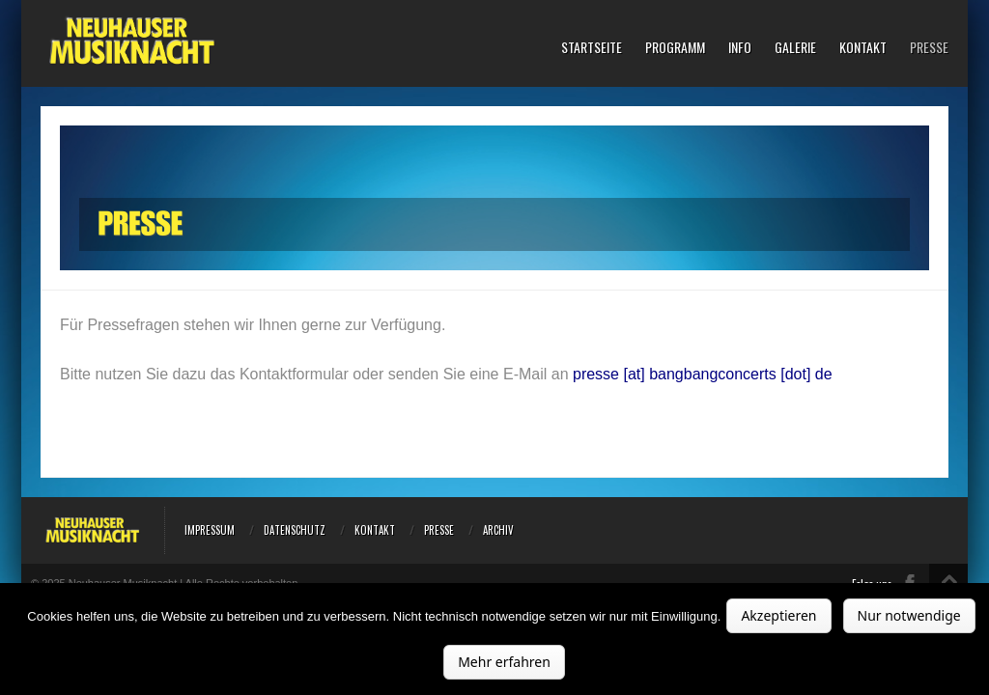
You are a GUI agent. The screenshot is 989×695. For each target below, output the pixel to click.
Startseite (591, 48)
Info (739, 48)
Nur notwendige (909, 615)
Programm (675, 48)
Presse (929, 48)
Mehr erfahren (504, 662)
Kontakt (863, 48)
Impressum (209, 530)
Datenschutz (294, 530)
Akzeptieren (778, 615)
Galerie (795, 48)
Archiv (498, 530)
